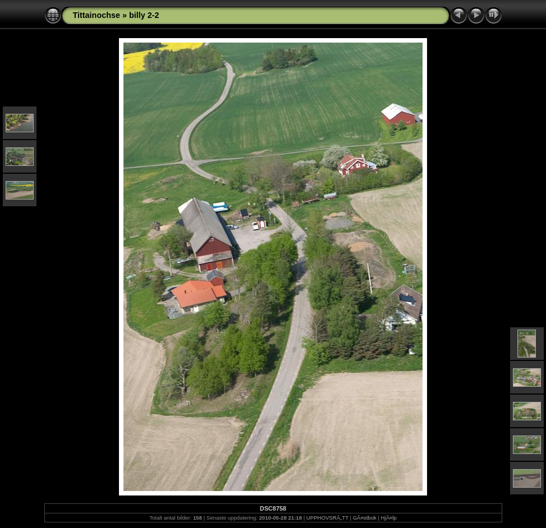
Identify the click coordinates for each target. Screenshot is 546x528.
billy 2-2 (144, 15)
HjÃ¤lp (389, 518)
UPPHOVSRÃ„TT (327, 518)
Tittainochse (97, 15)
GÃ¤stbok (365, 518)
